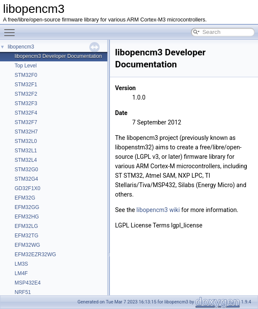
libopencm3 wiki (158, 209)
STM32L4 (26, 160)
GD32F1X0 (27, 188)
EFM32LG (26, 226)
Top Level (25, 66)
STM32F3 (26, 103)
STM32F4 (26, 113)
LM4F (21, 273)
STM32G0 (26, 170)
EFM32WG (27, 245)
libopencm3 (21, 47)
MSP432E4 (28, 283)
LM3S (21, 264)
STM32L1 (26, 151)
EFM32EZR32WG (35, 254)
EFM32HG (27, 217)
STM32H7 (26, 132)
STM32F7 (26, 122)
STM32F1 (26, 85)
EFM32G (25, 198)
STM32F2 (26, 94)
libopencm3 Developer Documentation (58, 56)
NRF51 (23, 292)
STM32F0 (26, 75)
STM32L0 (26, 141)
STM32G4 (26, 179)
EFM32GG (27, 207)
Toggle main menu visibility (11, 28)
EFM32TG (26, 236)
